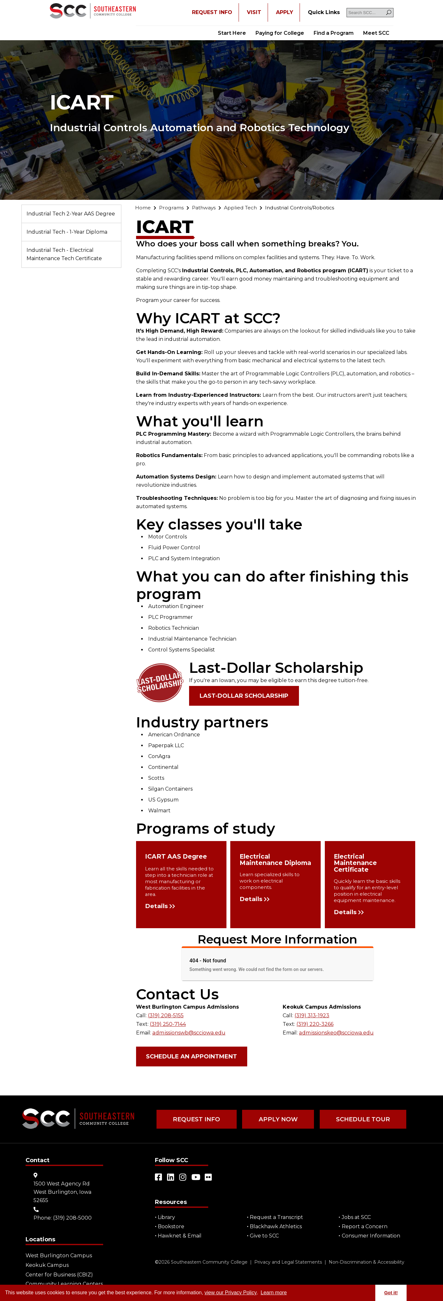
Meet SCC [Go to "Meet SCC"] (376, 33)
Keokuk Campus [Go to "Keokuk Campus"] (47, 1264)
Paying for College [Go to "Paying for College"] (280, 33)
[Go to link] (93, 11)
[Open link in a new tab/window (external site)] (159, 1177)
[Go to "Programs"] (171, 208)
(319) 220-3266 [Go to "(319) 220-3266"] (314, 1024)
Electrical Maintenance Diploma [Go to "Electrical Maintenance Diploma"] (261, 863)
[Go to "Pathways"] (205, 208)
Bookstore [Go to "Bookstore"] (171, 1226)
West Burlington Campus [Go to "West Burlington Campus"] (58, 1255)
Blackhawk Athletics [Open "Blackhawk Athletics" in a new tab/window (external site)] (276, 1226)
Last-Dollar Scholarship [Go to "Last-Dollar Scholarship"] (244, 695)
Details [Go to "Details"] (157, 907)
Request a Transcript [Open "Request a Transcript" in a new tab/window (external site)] (276, 1217)
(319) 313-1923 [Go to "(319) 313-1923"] (311, 1016)
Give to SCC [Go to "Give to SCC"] (264, 1235)
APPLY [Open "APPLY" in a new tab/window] (284, 12)
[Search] (388, 12)
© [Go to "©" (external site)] (157, 1262)
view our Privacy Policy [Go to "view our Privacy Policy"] (230, 1292)
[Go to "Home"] (143, 208)
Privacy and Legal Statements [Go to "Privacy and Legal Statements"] (288, 1262)
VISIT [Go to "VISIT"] (254, 12)
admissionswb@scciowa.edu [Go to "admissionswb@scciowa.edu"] (188, 1032)
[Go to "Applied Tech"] (242, 208)
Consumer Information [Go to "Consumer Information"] (371, 1235)
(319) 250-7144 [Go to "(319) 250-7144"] (168, 1024)
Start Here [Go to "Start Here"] (232, 33)
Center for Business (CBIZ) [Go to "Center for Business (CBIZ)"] (59, 1273)
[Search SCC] (370, 12)
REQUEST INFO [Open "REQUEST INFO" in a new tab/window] (212, 12)
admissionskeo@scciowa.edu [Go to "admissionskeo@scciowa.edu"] (335, 1032)
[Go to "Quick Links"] (324, 12)
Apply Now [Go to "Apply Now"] (276, 1119)
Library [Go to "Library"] (166, 1217)
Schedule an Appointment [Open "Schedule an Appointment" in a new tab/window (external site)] (192, 1056)
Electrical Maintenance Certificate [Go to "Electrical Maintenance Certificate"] (355, 863)
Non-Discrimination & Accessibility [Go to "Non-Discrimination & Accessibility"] (366, 1262)
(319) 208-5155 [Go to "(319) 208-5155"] (166, 1016)
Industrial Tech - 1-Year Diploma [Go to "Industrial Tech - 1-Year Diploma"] (67, 232)
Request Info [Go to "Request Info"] (196, 1119)
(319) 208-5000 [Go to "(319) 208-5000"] (72, 1217)
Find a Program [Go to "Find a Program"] (334, 33)
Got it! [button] (391, 1292)
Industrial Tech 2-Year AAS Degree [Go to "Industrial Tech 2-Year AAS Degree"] (71, 214)
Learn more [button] (274, 1292)
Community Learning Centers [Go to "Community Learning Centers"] (63, 1283)
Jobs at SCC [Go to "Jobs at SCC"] (356, 1217)
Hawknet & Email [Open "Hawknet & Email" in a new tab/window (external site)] (180, 1235)
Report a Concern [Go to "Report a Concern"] (364, 1226)
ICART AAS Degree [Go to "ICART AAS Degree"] (176, 857)
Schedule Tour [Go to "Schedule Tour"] (361, 1119)
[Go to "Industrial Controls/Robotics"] (303, 208)
